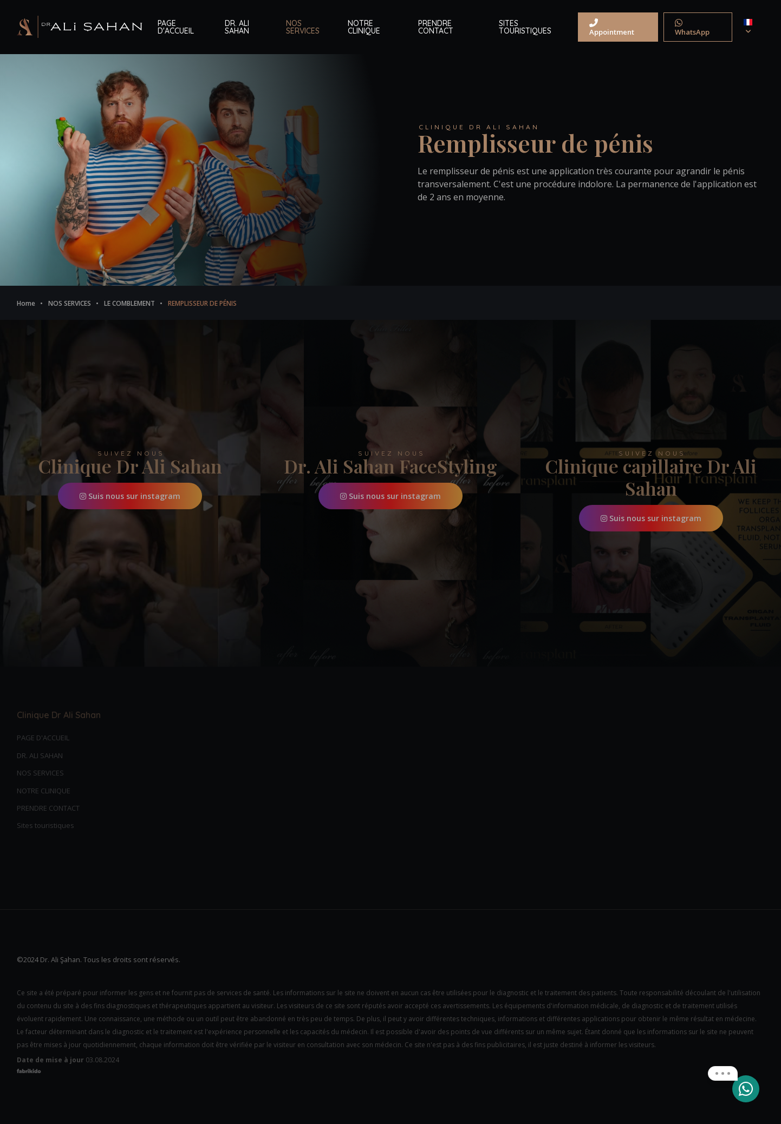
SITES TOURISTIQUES (525, 27)
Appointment (611, 27)
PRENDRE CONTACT (435, 27)
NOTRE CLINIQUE (364, 27)
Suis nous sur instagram (130, 496)
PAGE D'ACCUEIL (176, 27)
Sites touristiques (45, 825)
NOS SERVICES (303, 27)
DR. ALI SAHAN (237, 27)
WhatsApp (692, 27)
